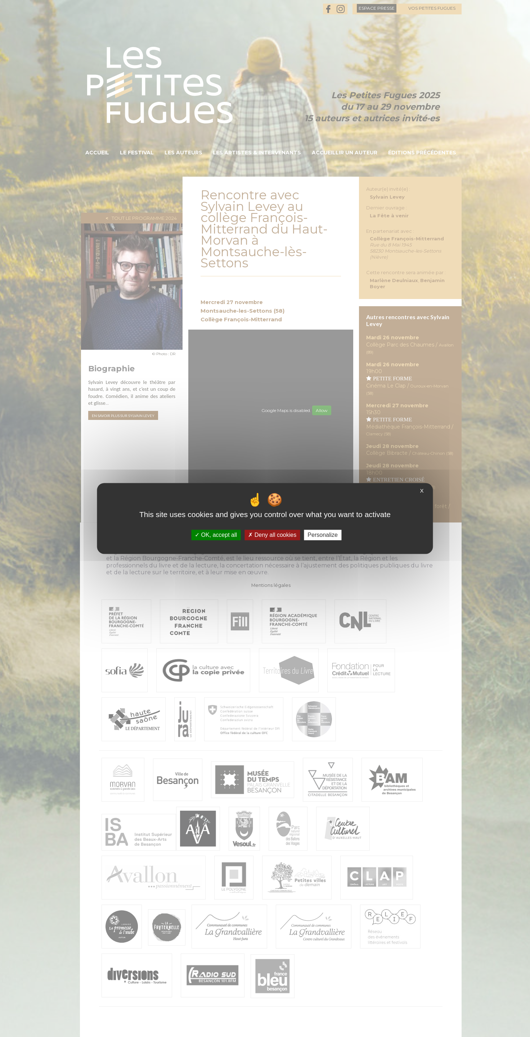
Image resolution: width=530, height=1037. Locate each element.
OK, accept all (216, 535)
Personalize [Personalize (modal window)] (322, 535)
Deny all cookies (272, 535)
